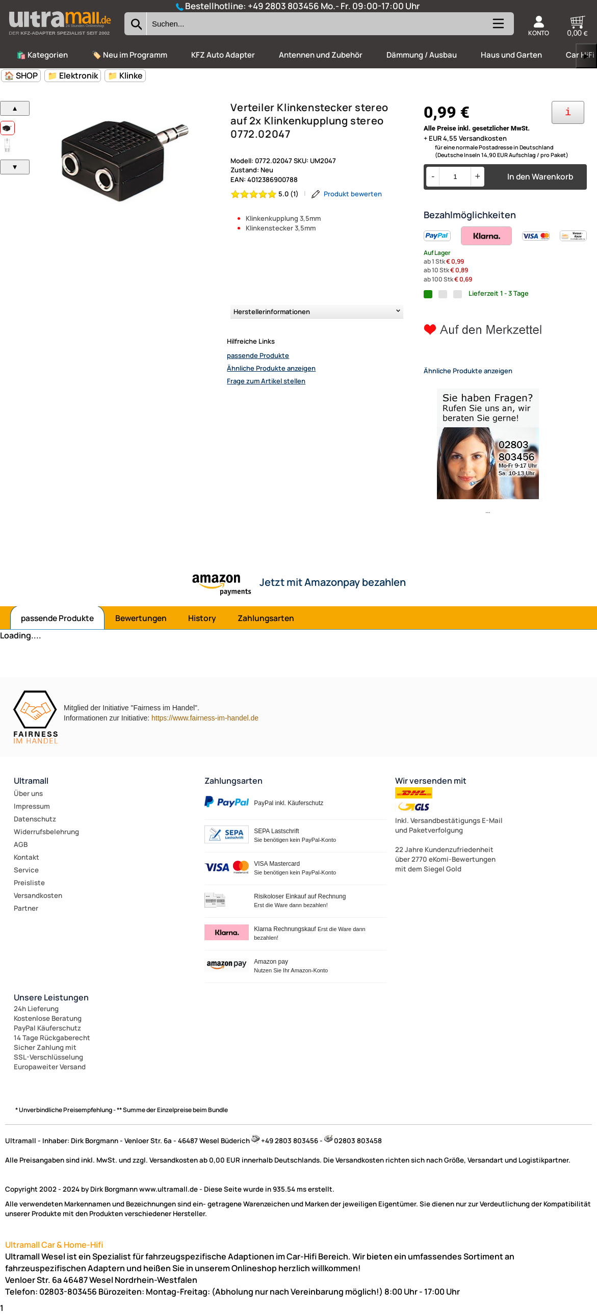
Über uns (28, 793)
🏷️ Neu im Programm (129, 54)
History (202, 618)
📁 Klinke (125, 75)
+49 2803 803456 (283, 6)
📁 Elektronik (72, 75)
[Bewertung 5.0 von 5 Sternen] (265, 194)
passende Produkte (258, 355)
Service (26, 869)
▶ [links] (586, 56)
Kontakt (26, 857)
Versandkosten (38, 895)
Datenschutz (35, 818)
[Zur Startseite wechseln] (59, 37)
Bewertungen (141, 618)
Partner (26, 908)
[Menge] (455, 176)
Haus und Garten (511, 54)
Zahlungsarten (266, 618)
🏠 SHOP (21, 75)
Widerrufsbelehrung (46, 831)
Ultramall (31, 780)
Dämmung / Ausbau (421, 54)
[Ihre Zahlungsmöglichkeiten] (568, 112)
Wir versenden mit (430, 780)
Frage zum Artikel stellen (266, 380)
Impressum (32, 806)
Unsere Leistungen (51, 997)
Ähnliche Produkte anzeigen (271, 368)
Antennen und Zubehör (320, 54)
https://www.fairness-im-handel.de (204, 718)
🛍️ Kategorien (42, 54)
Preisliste (29, 882)
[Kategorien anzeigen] (497, 27)
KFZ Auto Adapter (223, 54)
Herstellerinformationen (271, 311)
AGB (21, 844)
